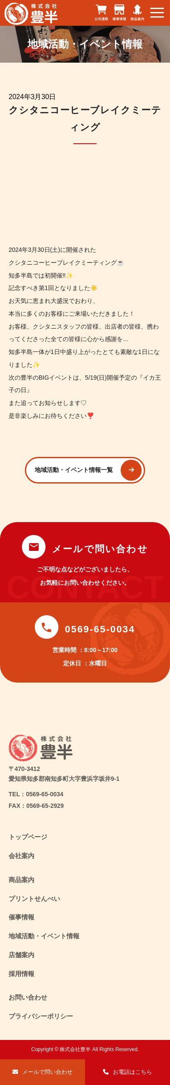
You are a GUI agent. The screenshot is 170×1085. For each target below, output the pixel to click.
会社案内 (21, 855)
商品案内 (21, 879)
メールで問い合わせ (47, 1072)
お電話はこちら (132, 1072)
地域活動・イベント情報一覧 (74, 469)
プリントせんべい (34, 898)
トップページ (28, 836)
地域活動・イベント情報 (44, 936)
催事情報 (21, 917)
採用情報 (21, 973)
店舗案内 (21, 954)
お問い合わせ (28, 997)
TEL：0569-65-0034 (36, 794)
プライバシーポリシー (41, 1016)
